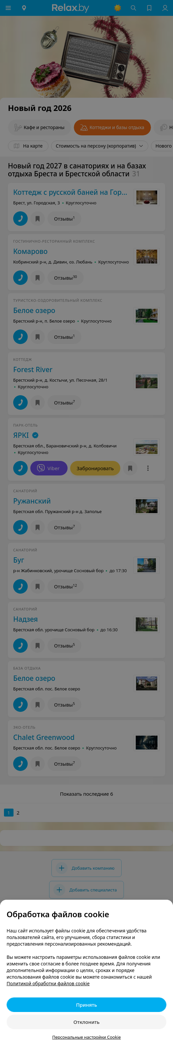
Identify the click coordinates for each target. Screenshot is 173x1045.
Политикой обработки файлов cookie (48, 983)
